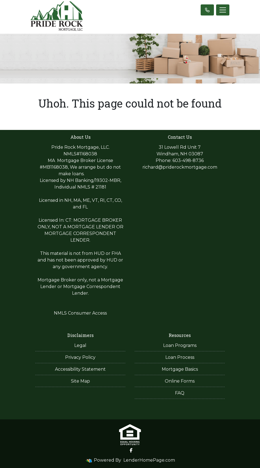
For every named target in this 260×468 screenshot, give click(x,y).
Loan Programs (180, 345)
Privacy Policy (80, 357)
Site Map (80, 381)
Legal (80, 345)
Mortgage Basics (180, 369)
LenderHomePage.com (149, 460)
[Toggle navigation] (222, 9)
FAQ (179, 393)
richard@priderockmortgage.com (179, 167)
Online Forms (180, 381)
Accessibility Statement (80, 369)
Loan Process (179, 357)
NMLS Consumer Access (80, 313)
